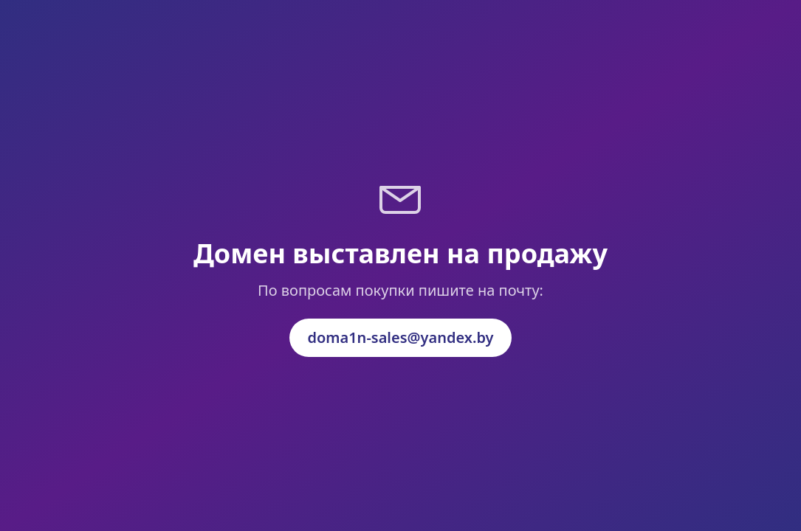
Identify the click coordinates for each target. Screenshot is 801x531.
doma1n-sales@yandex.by (400, 337)
